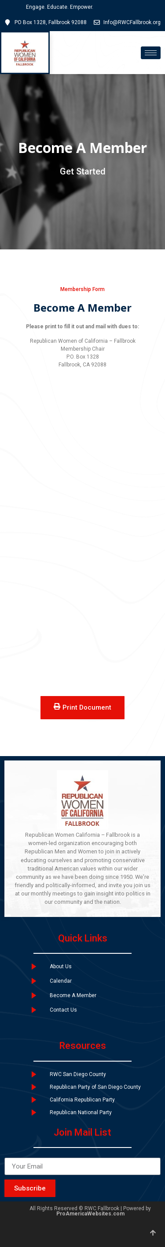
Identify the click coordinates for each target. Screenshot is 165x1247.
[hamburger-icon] (151, 52)
